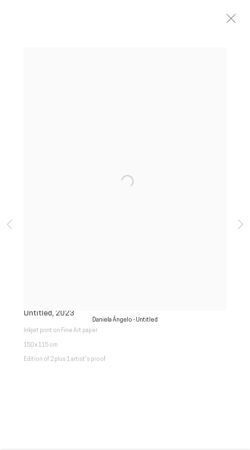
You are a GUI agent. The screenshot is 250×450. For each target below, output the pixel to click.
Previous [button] (9, 225)
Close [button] (240, 21)
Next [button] (240, 225)
